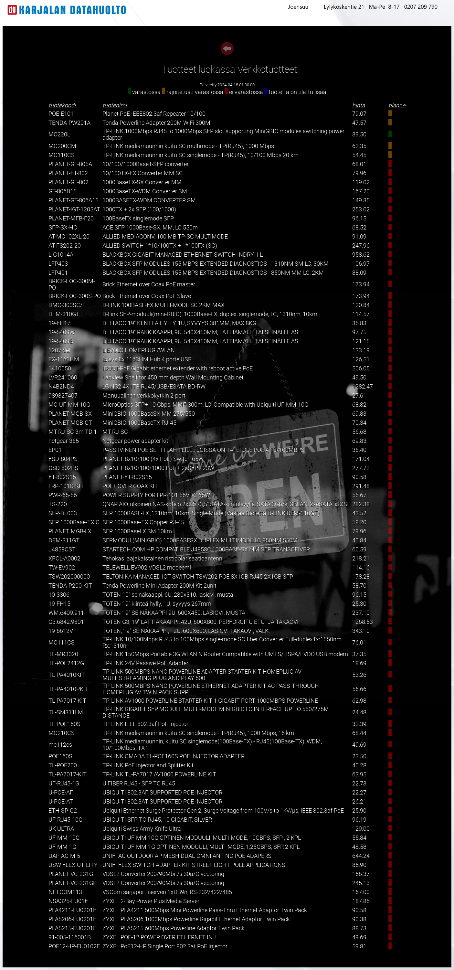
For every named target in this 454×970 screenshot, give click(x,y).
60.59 (359, 549)
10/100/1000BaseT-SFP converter (145, 164)
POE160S (60, 756)
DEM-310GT (63, 314)
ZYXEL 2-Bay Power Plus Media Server (150, 901)
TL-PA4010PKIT (68, 689)
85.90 (359, 865)
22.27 (359, 792)
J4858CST (62, 549)
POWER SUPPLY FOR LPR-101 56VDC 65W (156, 495)
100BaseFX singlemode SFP (138, 218)
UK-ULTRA (61, 829)
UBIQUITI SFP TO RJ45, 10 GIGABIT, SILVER (157, 819)
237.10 (361, 613)
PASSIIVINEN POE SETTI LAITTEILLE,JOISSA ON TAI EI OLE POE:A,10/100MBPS (203, 450)
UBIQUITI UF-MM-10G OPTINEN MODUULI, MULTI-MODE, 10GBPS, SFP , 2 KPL (201, 838)
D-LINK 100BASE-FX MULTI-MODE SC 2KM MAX (163, 305)
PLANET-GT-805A (70, 164)
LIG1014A (60, 254)
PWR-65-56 (62, 495)
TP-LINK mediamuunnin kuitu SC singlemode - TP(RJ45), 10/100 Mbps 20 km (200, 155)
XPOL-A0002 (64, 558)
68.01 (359, 164)
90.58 (359, 477)
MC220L (59, 134)
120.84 (361, 305)
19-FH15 (59, 604)
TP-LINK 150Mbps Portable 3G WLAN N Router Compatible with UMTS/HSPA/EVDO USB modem (225, 654)
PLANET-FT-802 (68, 173)
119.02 (361, 182)
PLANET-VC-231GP (72, 883)
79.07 (359, 114)
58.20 (359, 522)
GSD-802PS (63, 468)
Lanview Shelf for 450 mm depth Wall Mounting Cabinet (173, 377)
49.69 (359, 744)
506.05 (361, 368)
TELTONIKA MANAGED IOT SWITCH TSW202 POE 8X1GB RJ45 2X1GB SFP (197, 576)
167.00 (361, 892)
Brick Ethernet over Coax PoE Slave (146, 296)
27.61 (359, 395)
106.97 (361, 264)
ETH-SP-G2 (62, 810)
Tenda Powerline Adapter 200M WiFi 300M (156, 123)
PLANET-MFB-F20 (71, 218)
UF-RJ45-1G (63, 783)
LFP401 (58, 273)
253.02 (361, 209)
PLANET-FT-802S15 (127, 477)
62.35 (359, 146)
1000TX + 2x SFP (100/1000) (139, 209)
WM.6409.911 (66, 613)
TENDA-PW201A (69, 123)
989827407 (63, 395)
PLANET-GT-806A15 (73, 200)
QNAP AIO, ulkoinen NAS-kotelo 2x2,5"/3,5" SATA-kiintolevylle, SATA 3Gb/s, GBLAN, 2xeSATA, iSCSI (225, 504)
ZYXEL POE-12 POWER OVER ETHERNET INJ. (159, 937)
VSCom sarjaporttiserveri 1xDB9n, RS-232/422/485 (167, 892)
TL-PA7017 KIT (67, 701)
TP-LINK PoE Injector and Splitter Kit (148, 765)
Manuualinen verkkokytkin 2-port (143, 395)
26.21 (359, 801)
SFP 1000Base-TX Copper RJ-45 (143, 522)
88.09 (359, 273)
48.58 (359, 847)
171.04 (361, 459)
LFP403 (58, 264)
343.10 (361, 631)
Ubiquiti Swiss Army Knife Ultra (141, 829)
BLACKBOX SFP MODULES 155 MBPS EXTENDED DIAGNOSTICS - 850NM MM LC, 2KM (213, 273)
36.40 (359, 450)
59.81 (359, 946)
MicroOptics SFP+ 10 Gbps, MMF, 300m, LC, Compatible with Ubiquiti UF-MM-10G (205, 404)
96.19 (359, 819)
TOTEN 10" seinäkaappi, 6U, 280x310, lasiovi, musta (167, 595)
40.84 (359, 540)
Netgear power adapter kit (135, 441)
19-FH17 (59, 323)
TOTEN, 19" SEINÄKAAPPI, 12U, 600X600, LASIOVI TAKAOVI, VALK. (186, 631)
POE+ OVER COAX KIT (130, 486)
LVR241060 (62, 377)
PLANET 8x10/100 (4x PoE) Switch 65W (153, 459)
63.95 (359, 774)
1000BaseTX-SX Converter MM (142, 182)
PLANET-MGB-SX (70, 413)
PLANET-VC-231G (70, 874)
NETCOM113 (65, 892)
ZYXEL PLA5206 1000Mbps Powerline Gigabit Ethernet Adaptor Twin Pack (196, 919)
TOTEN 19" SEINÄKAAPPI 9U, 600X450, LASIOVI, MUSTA (173, 613)
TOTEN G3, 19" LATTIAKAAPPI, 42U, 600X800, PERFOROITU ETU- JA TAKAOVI (200, 622)
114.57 (361, 314)
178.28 (361, 576)
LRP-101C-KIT (66, 486)
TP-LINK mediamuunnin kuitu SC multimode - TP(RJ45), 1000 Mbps (188, 146)
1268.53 (362, 622)
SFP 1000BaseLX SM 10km (137, 531)
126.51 (361, 359)
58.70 (359, 585)
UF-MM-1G (62, 847)
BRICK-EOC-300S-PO (74, 296)
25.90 (359, 810)
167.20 (361, 191)
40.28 (359, 765)
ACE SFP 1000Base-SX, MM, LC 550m (150, 227)
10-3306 (58, 595)
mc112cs (60, 744)
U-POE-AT (60, 801)
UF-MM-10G (63, 838)
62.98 (359, 701)
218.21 (361, 558)
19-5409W (61, 332)
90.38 (359, 919)
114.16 (361, 567)
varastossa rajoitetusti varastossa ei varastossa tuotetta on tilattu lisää (227, 92)
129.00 (361, 829)
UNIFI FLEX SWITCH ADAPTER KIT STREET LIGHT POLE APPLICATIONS (193, 865)
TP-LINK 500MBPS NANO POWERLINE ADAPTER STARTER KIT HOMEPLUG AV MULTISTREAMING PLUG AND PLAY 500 (201, 674)
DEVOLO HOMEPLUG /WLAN (138, 350)
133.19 (361, 350)
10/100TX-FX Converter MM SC (142, 173)
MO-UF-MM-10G (69, 404)
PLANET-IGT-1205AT (74, 209)
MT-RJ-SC (115, 432)
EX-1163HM (63, 359)
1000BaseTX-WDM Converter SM (144, 191)
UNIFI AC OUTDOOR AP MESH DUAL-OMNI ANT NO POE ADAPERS (186, 856)
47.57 (359, 123)
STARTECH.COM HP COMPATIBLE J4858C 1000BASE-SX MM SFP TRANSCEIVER (206, 549)
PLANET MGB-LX (69, 531)
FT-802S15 (62, 477)
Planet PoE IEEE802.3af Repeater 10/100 (154, 114)
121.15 (361, 341)
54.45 (359, 155)
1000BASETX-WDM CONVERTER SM (149, 200)
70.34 (359, 423)
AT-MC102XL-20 (69, 236)
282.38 (361, 504)
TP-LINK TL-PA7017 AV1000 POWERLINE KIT (159, 774)
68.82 (359, 404)
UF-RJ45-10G (65, 819)
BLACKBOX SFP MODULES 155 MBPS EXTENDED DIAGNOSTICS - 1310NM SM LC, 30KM (215, 264)
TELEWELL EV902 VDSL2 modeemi (146, 567)
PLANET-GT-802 (68, 182)
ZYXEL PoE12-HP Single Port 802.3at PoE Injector (164, 946)
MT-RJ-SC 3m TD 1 (72, 432)
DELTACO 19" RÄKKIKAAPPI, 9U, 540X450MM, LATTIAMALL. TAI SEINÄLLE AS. (201, 332)
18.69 (359, 663)
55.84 (359, 838)
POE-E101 (61, 114)
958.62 (361, 254)
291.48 (361, 486)
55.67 (359, 495)
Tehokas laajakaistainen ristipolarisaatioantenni (163, 558)
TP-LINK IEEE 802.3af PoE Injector (145, 724)
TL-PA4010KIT (66, 675)
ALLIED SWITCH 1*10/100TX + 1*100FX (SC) (159, 245)
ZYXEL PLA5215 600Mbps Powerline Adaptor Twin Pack (173, 928)
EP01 (55, 450)
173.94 (361, 284)
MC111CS (61, 642)
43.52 (359, 513)
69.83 (359, 413)
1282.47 (362, 386)
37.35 (359, 654)
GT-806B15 (62, 191)
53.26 (359, 675)
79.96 (359, 173)
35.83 (359, 323)
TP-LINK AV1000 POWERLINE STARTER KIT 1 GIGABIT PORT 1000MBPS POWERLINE (210, 701)
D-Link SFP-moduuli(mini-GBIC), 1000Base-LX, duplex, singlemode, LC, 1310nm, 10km (209, 314)
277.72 (361, 468)
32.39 (359, 724)
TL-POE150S (64, 724)
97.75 (359, 332)
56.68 (359, 432)
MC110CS (61, 155)
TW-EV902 (61, 567)
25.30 (359, 604)
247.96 (361, 245)
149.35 (361, 200)
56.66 (359, 689)
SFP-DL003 (62, 513)
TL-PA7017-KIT (67, 774)
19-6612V (60, 631)
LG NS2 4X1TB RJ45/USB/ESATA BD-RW (154, 386)
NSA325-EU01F (68, 901)
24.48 (359, 712)
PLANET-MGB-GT (70, 423)
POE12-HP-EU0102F (74, 946)
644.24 (361, 856)
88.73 (359, 928)
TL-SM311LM (65, 712)
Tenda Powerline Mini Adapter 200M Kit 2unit (159, 585)
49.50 (359, 377)
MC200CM (62, 146)
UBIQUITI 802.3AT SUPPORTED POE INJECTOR (162, 801)
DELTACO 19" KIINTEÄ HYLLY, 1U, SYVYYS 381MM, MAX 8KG (179, 323)
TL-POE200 (62, 765)
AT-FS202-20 (64, 245)
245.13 (361, 883)
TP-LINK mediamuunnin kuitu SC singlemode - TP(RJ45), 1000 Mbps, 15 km (198, 733)
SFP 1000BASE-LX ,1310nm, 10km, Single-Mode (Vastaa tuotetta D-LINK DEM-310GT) (211, 513)
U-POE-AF (60, 792)
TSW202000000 (69, 576)
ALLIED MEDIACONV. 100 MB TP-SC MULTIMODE (165, 236)
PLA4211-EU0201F (72, 910)
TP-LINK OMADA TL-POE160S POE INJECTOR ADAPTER (173, 756)
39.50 (359, 134)
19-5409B (60, 341)
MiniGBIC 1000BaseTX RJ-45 (139, 423)
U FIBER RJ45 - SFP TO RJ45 (138, 783)
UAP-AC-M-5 (64, 856)
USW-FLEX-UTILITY (73, 865)
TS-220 (57, 504)
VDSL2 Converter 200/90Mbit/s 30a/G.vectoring (163, 874)
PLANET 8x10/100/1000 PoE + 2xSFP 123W (158, 468)
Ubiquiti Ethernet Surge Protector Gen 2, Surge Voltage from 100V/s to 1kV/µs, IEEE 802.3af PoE (223, 810)
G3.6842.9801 (66, 622)
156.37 (361, 874)
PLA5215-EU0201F (72, 928)
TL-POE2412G (66, 663)
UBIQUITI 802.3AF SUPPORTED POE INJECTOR (162, 792)
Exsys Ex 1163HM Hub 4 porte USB (147, 359)
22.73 (359, 783)
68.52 (359, 227)
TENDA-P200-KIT (70, 585)
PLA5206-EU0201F (72, 919)
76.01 (359, 642)
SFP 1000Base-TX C (74, 522)
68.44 (359, 733)
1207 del (59, 350)
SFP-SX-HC (62, 227)
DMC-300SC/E (67, 305)
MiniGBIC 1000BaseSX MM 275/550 (148, 413)
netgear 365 (63, 441)
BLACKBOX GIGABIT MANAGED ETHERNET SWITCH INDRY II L (182, 254)
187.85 (361, 901)
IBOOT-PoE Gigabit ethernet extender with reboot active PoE (177, 368)
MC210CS (61, 733)
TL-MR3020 (63, 654)
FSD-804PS (63, 459)
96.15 (359, 218)
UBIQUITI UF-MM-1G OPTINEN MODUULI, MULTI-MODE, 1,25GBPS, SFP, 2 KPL (201, 847)
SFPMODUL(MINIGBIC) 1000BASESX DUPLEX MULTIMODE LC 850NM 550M (200, 540)
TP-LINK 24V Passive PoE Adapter (145, 663)
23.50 (359, 756)
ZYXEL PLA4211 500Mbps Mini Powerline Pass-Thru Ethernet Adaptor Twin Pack (204, 910)
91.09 (359, 236)
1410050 (59, 368)
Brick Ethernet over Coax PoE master (148, 284)
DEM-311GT (63, 540)
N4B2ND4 (61, 386)
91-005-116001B (69, 937)
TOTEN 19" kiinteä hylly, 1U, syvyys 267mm (156, 604)
